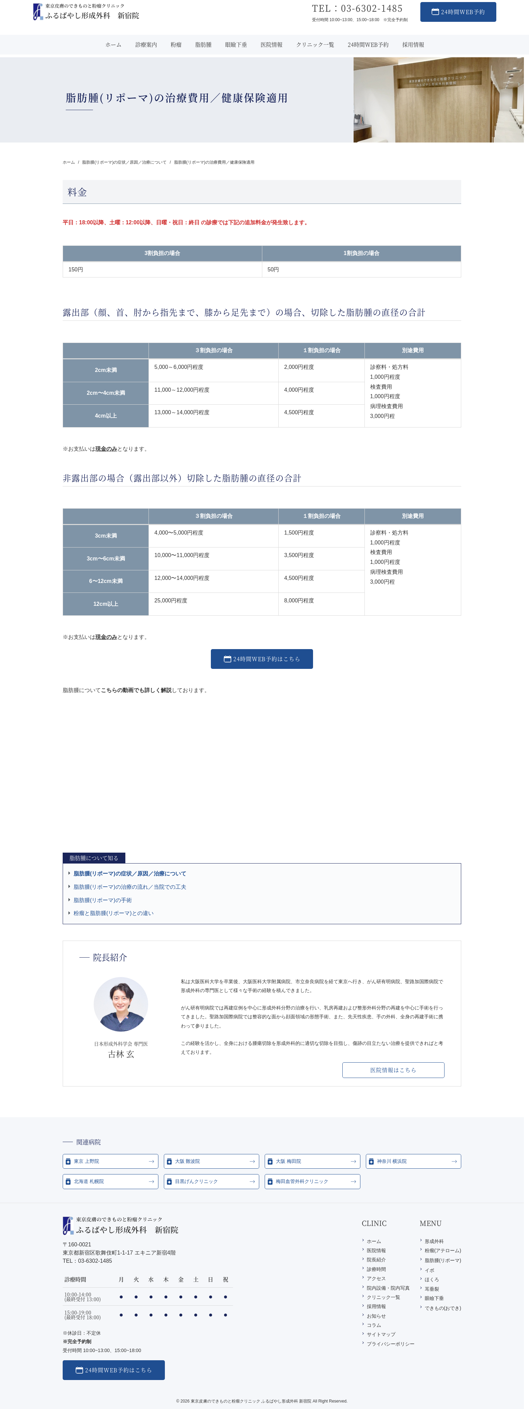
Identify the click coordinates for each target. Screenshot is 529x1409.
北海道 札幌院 (89, 1181)
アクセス (376, 1278)
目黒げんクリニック (196, 1181)
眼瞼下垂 (434, 1298)
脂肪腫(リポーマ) (443, 1260)
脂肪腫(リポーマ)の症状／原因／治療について (130, 873)
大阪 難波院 (187, 1161)
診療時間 (376, 1269)
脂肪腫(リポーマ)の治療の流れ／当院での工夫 (130, 887)
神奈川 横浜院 (392, 1161)
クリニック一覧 (383, 1297)
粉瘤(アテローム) (443, 1250)
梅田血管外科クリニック (302, 1181)
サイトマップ (381, 1334)
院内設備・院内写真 (388, 1288)
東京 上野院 (86, 1161)
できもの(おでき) (443, 1308)
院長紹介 (376, 1259)
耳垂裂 (432, 1289)
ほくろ (432, 1279)
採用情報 (376, 1306)
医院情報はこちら (393, 1070)
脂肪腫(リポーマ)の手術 (103, 900)
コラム (374, 1325)
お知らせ (376, 1316)
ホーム (374, 1241)
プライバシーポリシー (391, 1344)
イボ (429, 1270)
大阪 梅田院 (288, 1161)
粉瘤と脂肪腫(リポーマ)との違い (114, 913)
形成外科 (434, 1241)
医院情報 (376, 1250)
